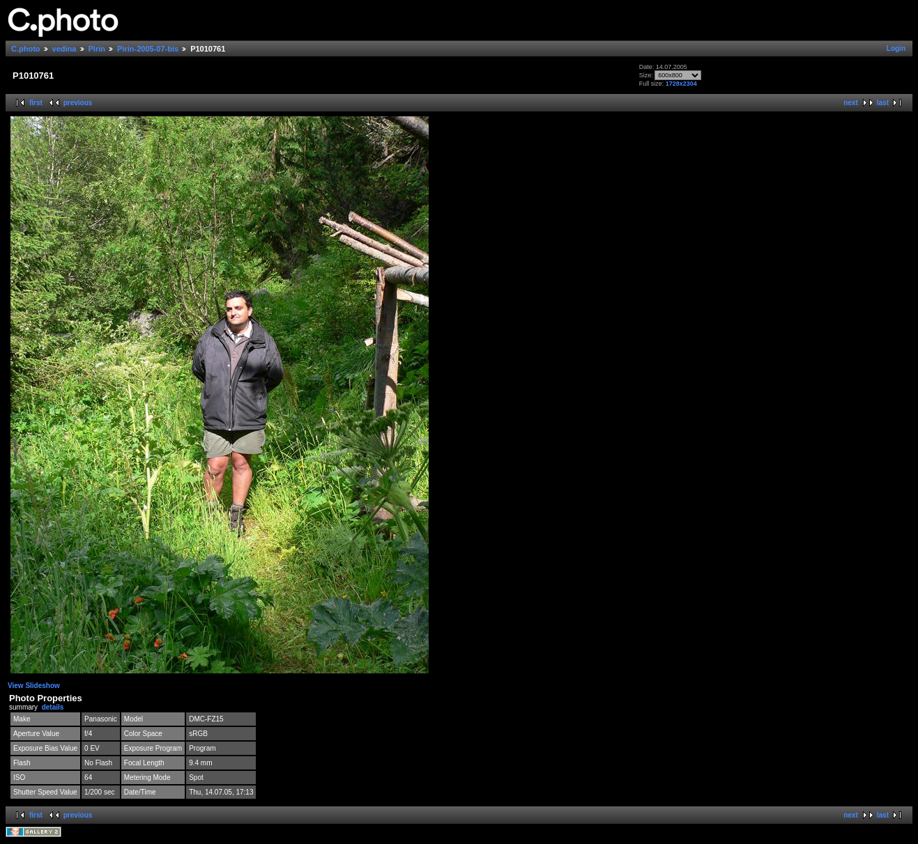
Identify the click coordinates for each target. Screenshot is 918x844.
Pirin (97, 49)
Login (896, 48)
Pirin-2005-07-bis (147, 49)
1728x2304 (681, 83)
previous (78, 103)
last (883, 103)
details (53, 707)
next (850, 103)
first (36, 103)
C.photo (25, 49)
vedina (64, 49)
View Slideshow (34, 685)
